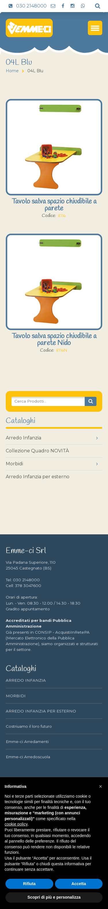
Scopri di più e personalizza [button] (53, 897)
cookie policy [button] (16, 824)
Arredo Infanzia (23, 438)
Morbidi (14, 463)
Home (12, 70)
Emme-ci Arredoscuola (28, 756)
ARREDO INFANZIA (26, 680)
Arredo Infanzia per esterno (37, 476)
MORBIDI (16, 695)
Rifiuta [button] (29, 883)
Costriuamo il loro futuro (29, 726)
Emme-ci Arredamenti (27, 741)
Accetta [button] (78, 883)
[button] (100, 786)
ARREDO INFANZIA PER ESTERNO (41, 711)
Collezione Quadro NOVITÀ (37, 450)
